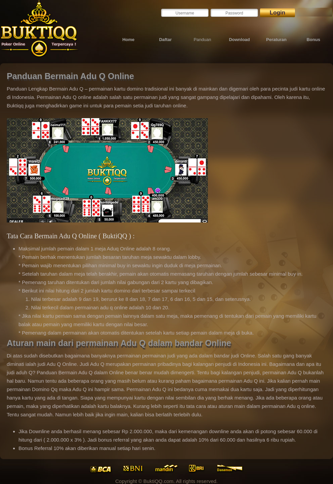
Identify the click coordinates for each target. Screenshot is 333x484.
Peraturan (276, 39)
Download (239, 39)
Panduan (202, 39)
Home (128, 39)
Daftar (165, 39)
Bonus (313, 39)
